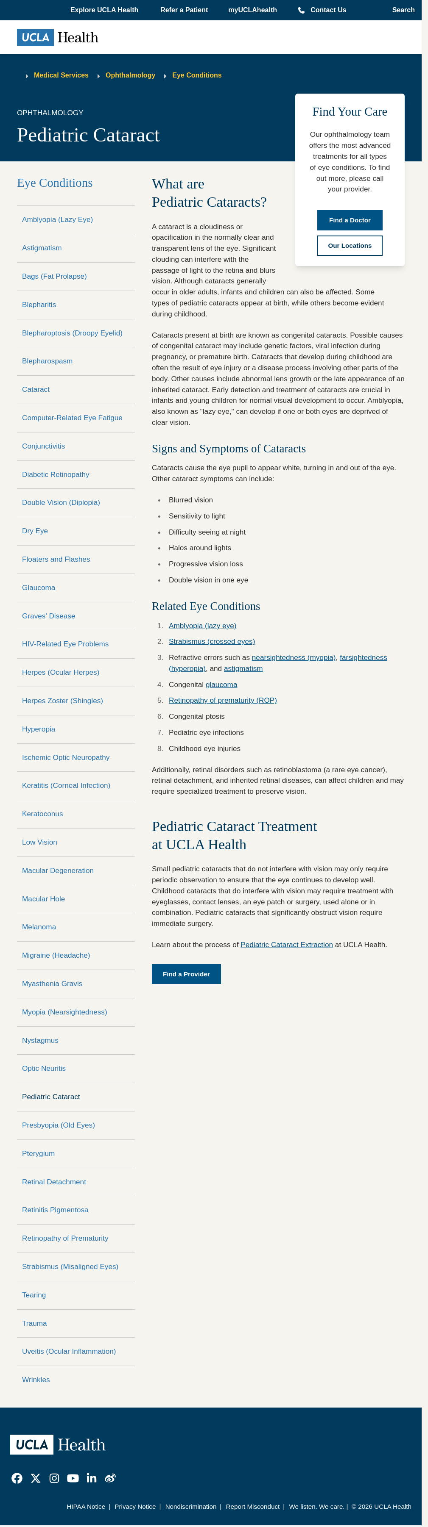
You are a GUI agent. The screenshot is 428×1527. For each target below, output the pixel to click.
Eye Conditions (196, 75)
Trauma (34, 1323)
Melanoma (39, 927)
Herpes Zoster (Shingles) (62, 700)
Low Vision (39, 842)
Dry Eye (35, 531)
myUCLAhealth (252, 10)
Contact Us (328, 10)
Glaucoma (38, 587)
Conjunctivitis (43, 446)
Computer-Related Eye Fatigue (72, 417)
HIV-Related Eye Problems (65, 644)
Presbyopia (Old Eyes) (58, 1125)
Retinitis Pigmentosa (55, 1210)
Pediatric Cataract (51, 1096)
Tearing (34, 1295)
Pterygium (38, 1153)
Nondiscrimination (191, 1506)
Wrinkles (36, 1379)
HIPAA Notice (86, 1506)
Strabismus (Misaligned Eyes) (70, 1266)
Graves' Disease (49, 616)
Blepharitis (39, 304)
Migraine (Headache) (56, 955)
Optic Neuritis (44, 1068)
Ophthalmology (130, 75)
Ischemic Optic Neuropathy (65, 757)
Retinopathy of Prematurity (65, 1238)
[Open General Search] (401, 10)
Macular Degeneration (58, 870)
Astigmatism (42, 248)
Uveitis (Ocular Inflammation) (69, 1351)
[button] (105, 10)
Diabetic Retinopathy (56, 474)
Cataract (36, 389)
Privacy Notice (135, 1506)
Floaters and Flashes (56, 559)
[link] (17, 1478)
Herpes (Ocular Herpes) (60, 672)
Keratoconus (42, 813)
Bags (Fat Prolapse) (54, 276)
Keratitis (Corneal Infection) (66, 785)
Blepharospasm (47, 361)
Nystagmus (40, 1040)
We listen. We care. (316, 1506)
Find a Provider (186, 974)
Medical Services (61, 75)
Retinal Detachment (54, 1182)
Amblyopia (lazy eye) (203, 625)
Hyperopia (38, 729)
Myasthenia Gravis (52, 983)
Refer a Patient (184, 10)
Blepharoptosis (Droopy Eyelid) (72, 333)
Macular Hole (43, 899)
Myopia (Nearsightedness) (64, 1012)
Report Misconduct (253, 1506)
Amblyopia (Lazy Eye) (57, 219)
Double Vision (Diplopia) (61, 502)
